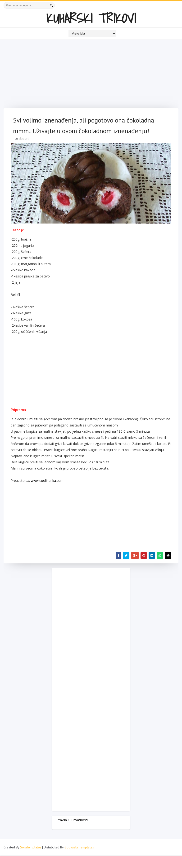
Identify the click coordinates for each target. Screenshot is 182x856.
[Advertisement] (91, 75)
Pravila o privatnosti (72, 820)
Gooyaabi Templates (79, 848)
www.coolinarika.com (47, 480)
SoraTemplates (30, 848)
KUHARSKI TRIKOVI (91, 18)
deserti (24, 139)
